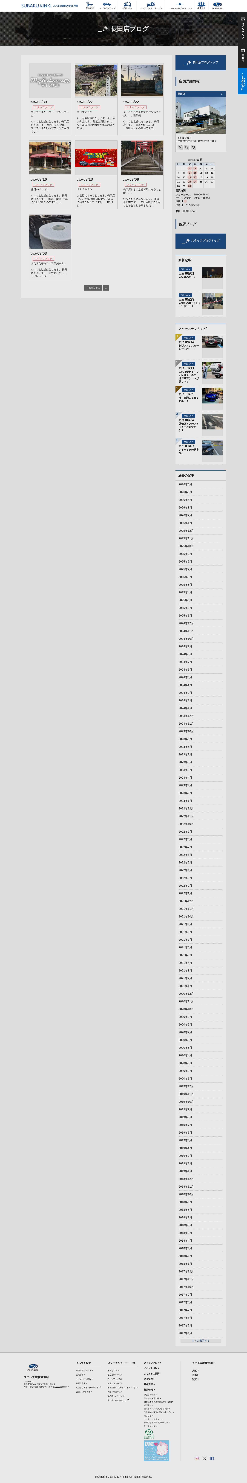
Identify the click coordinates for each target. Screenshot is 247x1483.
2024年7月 (185, 661)
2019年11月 (186, 1094)
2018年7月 (185, 1217)
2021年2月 (185, 978)
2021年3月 (185, 970)
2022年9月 (185, 831)
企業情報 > (149, 1379)
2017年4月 (185, 1333)
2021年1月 (185, 986)
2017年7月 (185, 1310)
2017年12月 (186, 1271)
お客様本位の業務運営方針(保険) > (158, 1402)
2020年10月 (186, 1009)
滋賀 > (195, 1379)
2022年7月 (185, 847)
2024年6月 (185, 669)
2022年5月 (185, 862)
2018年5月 (185, 1232)
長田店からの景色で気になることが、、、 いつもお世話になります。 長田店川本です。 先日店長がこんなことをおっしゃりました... (142, 197)
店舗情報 (90, 5)
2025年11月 (186, 538)
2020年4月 (185, 1055)
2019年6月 (185, 1132)
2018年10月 (186, 1194)
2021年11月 (186, 908)
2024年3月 (185, 692)
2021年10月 (186, 916)
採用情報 (201, 5)
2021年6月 (185, 947)
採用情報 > (149, 1389)
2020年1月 (185, 1078)
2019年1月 (185, 1171)
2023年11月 (186, 723)
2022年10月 (186, 824)
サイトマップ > (150, 1426)
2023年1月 (185, 800)
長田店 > (185, 269)
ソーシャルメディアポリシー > (157, 1423)
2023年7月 (185, 754)
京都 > (195, 1375)
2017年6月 (185, 1317)
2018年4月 (185, 1240)
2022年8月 (185, 839)
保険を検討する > (115, 1392)
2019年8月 (185, 1117)
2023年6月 (185, 762)
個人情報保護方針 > (152, 1398)
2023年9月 (185, 739)
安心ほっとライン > (116, 1396)
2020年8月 (185, 1024)
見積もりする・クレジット (88, 1387)
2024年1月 (185, 708)
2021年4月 (185, 962)
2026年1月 (185, 523)
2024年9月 (185, 646)
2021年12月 (186, 901)
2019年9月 (185, 1109)
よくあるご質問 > (152, 1373)
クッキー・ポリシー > (153, 1419)
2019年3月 (185, 1155)
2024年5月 (185, 677)
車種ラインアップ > (84, 1370)
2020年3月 (185, 1063)
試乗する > (80, 1375)
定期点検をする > (115, 1375)
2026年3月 (185, 507)
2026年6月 (185, 484)
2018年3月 (185, 1248)
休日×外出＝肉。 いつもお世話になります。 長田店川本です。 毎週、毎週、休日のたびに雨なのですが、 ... (49, 195)
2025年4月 (185, 592)
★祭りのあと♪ (187, 277)
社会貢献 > (149, 1384)
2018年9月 (185, 1202)
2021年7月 (185, 939)
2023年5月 (185, 770)
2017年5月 (185, 1325)
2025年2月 (185, 607)
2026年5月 (185, 492)
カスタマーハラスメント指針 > (157, 1409)
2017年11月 (186, 1279)
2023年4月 (185, 777)
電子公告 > (148, 1416)
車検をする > (113, 1370)
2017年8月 (185, 1302)
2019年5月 (185, 1140)
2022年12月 (186, 808)
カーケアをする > (115, 1379)
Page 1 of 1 (93, 287)
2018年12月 (186, 1178)
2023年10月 (186, 731)
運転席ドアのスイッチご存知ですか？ (189, 427)
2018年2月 (185, 1256)
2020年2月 (185, 1070)
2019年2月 (185, 1163)
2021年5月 (185, 955)
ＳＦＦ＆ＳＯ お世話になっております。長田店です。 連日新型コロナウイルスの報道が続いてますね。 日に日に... (96, 197)
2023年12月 (186, 715)
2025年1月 (185, 615)
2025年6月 (185, 577)
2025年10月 (186, 546)
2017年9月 (185, 1294)
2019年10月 (186, 1101)
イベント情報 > (151, 1368)
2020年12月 (186, 993)
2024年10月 (186, 638)
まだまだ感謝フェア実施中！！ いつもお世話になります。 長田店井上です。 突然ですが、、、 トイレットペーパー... (49, 269)
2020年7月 (185, 1032)
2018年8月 (185, 1209)
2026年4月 (185, 499)
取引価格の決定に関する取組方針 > (159, 1412)
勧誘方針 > (148, 1405)
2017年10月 (186, 1287)
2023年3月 (185, 785)
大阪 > (195, 1370)
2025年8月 (185, 561)
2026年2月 (185, 515)
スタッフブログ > (115, 1383)
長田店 (181, 93)
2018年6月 (185, 1225)
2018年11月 (186, 1186)
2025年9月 (185, 553)
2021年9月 (185, 924)
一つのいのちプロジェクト (180, 5)
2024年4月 (185, 685)
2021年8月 (185, 932)
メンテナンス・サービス (151, 5)
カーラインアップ (107, 5)
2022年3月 (185, 878)
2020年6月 (185, 1040)
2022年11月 (186, 816)
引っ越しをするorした (118, 1400)
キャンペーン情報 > (84, 1379)
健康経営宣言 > (150, 1395)
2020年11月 (186, 1001)
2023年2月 (185, 793)
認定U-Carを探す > (84, 1392)
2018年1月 (185, 1263)
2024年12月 (186, 623)
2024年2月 (185, 700)
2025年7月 (185, 569)
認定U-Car (127, 5)
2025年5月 (185, 584)
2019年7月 (185, 1124)
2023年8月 (185, 746)
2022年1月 (185, 893)
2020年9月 (185, 1016)
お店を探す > (81, 1383)
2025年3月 (185, 600)
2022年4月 (185, 870)
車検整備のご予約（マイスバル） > (123, 1387)
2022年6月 (185, 854)
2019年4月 (185, 1148)
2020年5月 (185, 1047)
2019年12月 (186, 1086)
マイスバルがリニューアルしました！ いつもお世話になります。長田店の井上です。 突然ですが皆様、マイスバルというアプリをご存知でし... (50, 122)
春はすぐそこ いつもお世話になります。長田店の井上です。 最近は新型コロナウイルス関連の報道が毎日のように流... (96, 120)
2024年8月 (185, 654)
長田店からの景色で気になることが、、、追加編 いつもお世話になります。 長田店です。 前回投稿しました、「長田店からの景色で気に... (142, 120)
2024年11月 (186, 631)
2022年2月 (185, 885)
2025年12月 (186, 530)
